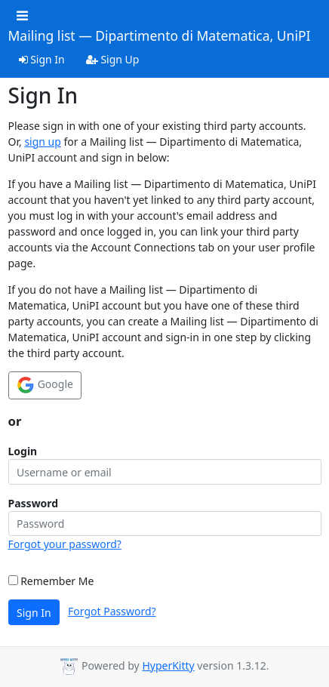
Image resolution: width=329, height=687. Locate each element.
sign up (42, 141)
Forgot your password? (64, 544)
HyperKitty (168, 665)
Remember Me (51, 581)
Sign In (42, 59)
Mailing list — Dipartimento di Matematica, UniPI (159, 36)
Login (23, 451)
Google (45, 385)
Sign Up (113, 59)
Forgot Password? (112, 611)
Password (33, 503)
